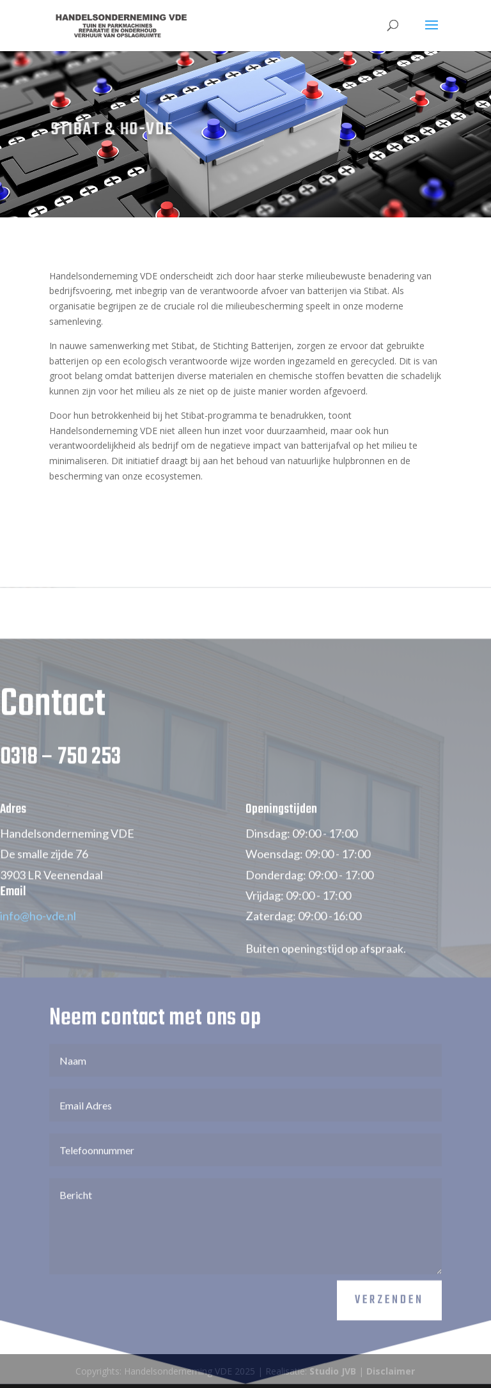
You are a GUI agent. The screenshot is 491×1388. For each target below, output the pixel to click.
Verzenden (389, 1322)
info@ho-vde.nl (38, 937)
